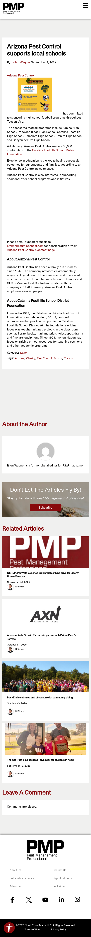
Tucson (68, 358)
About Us (15, 870)
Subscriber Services (22, 878)
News (23, 353)
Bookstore (59, 886)
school (58, 358)
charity (30, 358)
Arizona (19, 358)
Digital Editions (62, 878)
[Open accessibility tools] (9, 927)
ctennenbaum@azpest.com (25, 245)
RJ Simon (19, 587)
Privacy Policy (58, 929)
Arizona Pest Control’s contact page (31, 249)
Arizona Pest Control (21, 75)
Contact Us (59, 870)
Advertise (15, 886)
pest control (44, 358)
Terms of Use (32, 929)
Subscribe (45, 507)
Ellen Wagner (21, 62)
